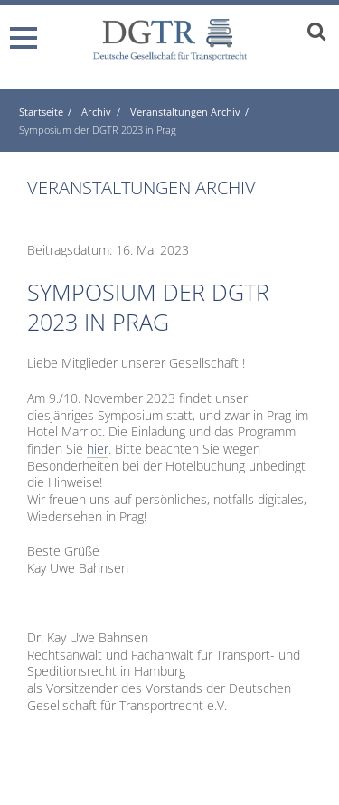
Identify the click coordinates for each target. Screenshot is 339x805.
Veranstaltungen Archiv (185, 111)
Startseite (41, 111)
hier (97, 448)
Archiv (96, 111)
